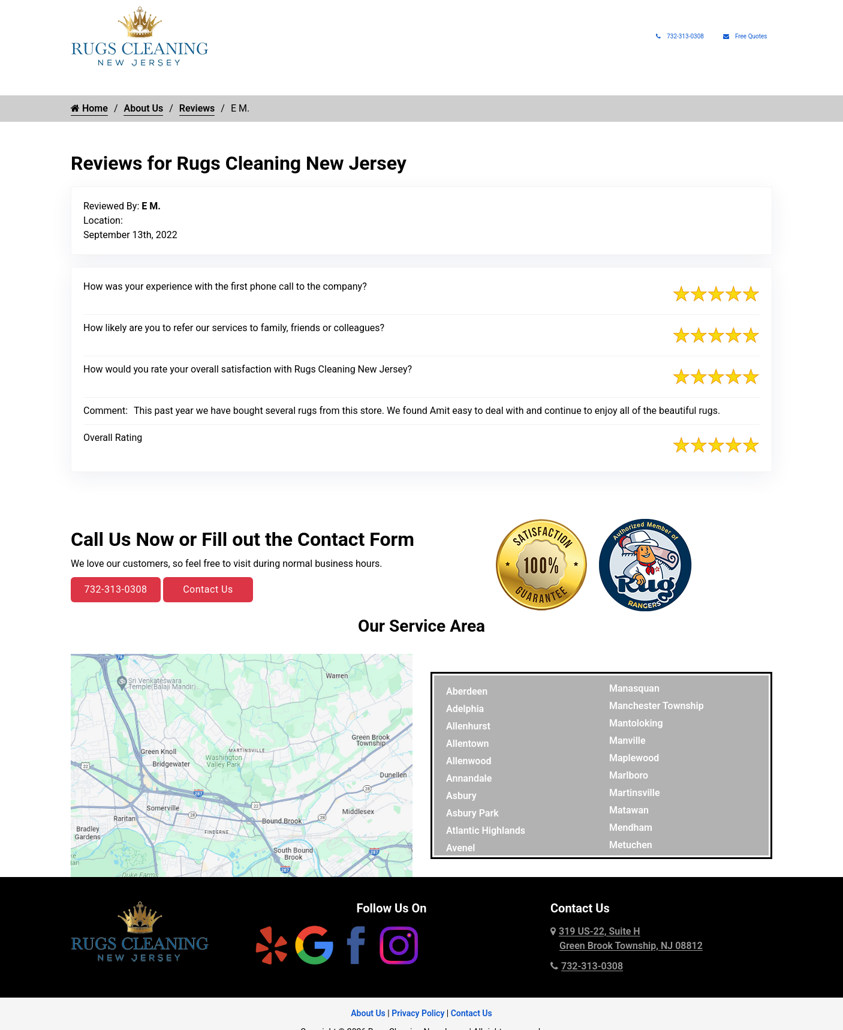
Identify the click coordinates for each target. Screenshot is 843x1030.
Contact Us (208, 589)
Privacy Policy (418, 1013)
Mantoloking (636, 723)
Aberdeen (466, 691)
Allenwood (468, 761)
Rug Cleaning (139, 84)
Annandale (469, 778)
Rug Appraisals (541, 84)
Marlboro (628, 775)
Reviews (197, 108)
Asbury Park (472, 813)
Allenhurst (468, 726)
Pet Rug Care (455, 84)
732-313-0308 (680, 36)
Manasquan (634, 688)
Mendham (630, 827)
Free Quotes (745, 36)
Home (83, 84)
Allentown (467, 743)
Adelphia (465, 708)
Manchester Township (656, 705)
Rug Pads (608, 84)
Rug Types (216, 84)
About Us (663, 84)
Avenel (460, 848)
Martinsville (634, 792)
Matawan (629, 810)
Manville (627, 740)
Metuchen (630, 845)
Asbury (461, 795)
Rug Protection (369, 84)
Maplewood (634, 758)
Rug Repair (288, 84)
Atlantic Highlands (485, 830)
